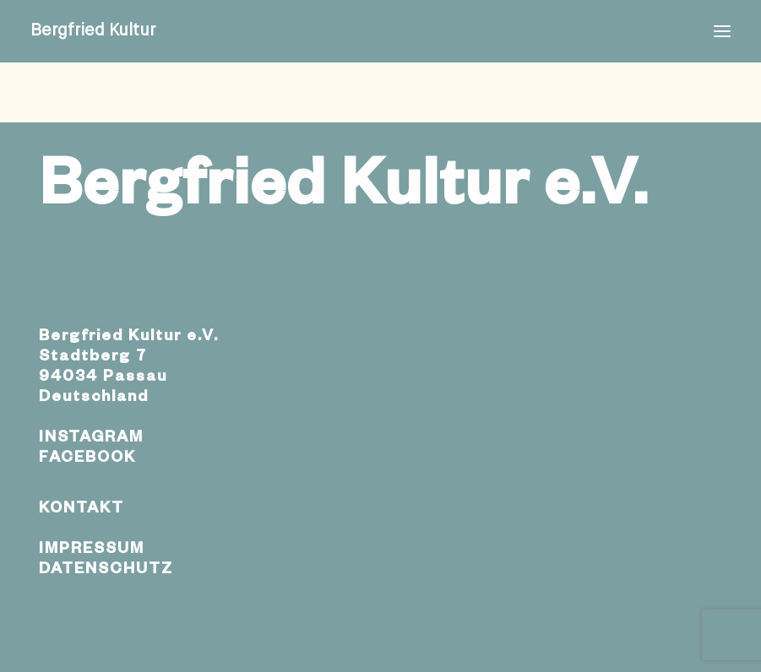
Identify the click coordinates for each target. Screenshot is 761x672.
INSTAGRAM (91, 439)
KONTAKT (81, 509)
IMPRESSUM (91, 550)
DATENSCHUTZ (106, 570)
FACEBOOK (87, 459)
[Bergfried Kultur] (92, 31)
